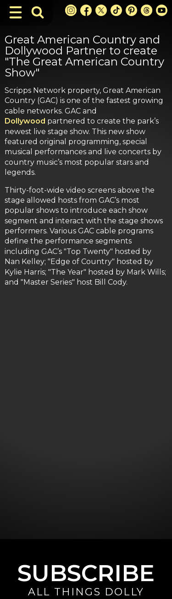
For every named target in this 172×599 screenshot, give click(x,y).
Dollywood (25, 121)
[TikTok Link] (116, 10)
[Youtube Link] (161, 10)
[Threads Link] (146, 10)
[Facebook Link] (86, 10)
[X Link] (101, 10)
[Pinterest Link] (131, 10)
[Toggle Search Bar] (37, 12)
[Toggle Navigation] (15, 12)
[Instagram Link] (71, 10)
